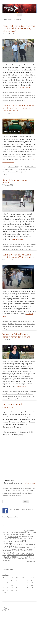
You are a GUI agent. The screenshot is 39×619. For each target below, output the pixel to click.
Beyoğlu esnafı (14, 95)
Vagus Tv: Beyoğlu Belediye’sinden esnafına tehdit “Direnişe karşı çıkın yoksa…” (19, 28)
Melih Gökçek (6, 551)
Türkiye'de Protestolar (9, 558)
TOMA (24, 557)
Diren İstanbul (13, 538)
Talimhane (26, 98)
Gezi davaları (15, 541)
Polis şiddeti (22, 247)
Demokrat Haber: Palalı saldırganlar (13, 405)
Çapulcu (4, 560)
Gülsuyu (33, 547)
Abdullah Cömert (8, 532)
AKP (26, 488)
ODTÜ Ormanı (20, 550)
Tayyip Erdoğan (10, 556)
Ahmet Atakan (19, 532)
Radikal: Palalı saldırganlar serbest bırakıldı (19, 181)
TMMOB (20, 557)
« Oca (4, 593)
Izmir (4, 549)
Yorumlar (5, 609)
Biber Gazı (28, 321)
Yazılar (5, 608)
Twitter (29, 557)
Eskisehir (23, 538)
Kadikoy (8, 549)
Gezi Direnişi (24, 95)
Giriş (3, 607)
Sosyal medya (21, 553)
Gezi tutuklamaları (23, 547)
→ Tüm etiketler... (30, 530)
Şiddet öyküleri (7, 399)
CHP (19, 536)
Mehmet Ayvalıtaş (29, 549)
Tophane (28, 169)
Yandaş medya (29, 558)
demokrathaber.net (29, 483)
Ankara (14, 534)
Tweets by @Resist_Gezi (10, 517)
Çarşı (8, 560)
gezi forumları (18, 544)
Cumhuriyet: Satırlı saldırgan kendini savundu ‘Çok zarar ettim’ (18, 256)
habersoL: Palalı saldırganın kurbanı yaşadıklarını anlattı (16, 335)
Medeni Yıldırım (18, 549)
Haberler (7, 100)
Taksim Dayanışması (14, 555)
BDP (24, 534)
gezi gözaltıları (29, 544)
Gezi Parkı (31, 95)
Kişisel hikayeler (21, 396)
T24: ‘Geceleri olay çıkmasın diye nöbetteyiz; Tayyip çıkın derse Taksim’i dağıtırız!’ (18, 108)
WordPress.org (5, 610)
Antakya (20, 534)
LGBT (12, 549)
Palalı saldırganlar (8, 98)
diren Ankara (25, 537)
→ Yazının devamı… (25, 87)
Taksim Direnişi (27, 554)
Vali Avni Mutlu (21, 558)
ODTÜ (13, 551)
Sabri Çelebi (18, 98)
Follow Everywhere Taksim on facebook (21, 509)
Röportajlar (19, 172)
